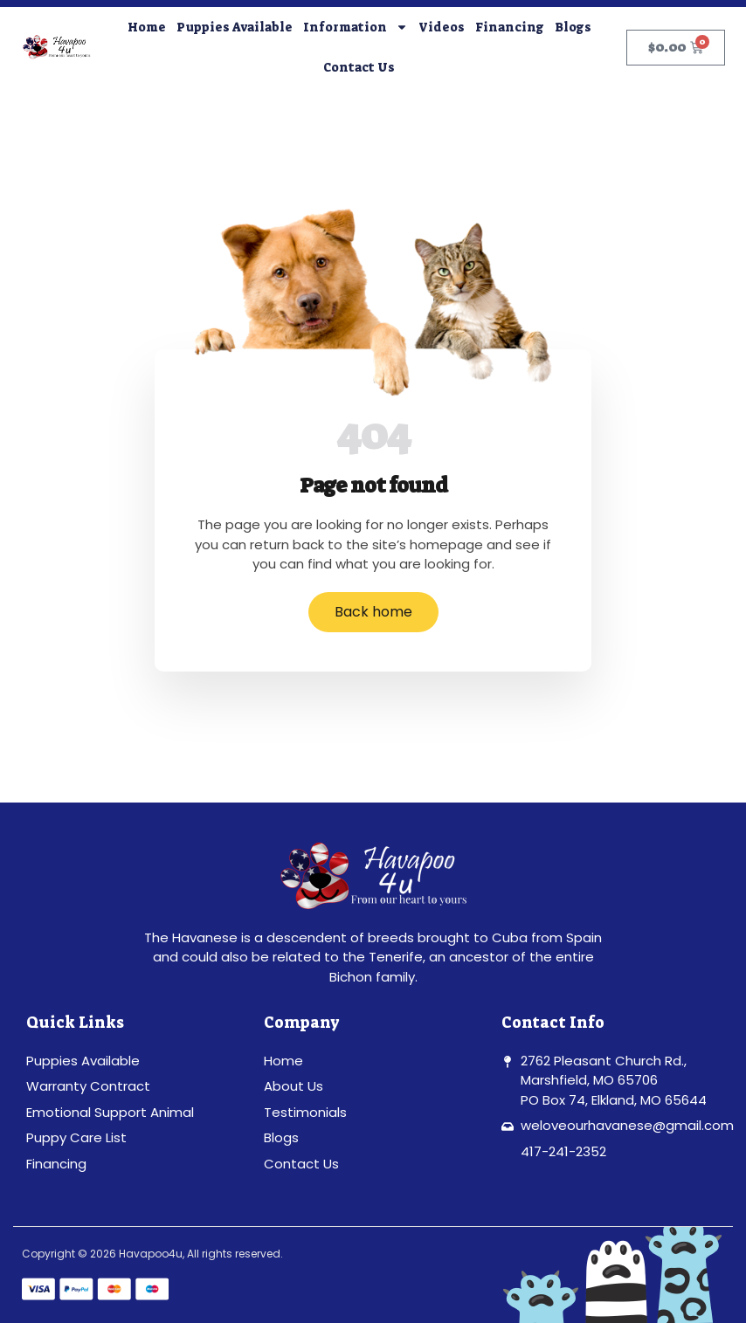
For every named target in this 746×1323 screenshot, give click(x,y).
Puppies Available (234, 27)
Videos (441, 27)
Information (355, 27)
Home (147, 27)
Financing (509, 27)
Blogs (573, 27)
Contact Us (359, 67)
